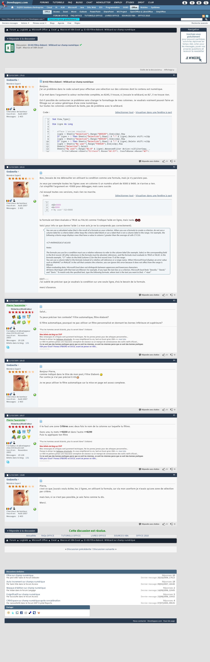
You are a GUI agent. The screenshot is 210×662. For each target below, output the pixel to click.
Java (82, 7)
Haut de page (169, 621)
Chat (89, 2)
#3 (174, 300)
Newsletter (103, 2)
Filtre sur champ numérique (19, 575)
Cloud (49, 7)
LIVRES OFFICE (112, 16)
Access (56, 12)
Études (129, 2)
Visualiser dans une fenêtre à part (154, 112)
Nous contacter (139, 621)
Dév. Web (91, 7)
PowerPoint (95, 12)
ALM (63, 7)
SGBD (125, 7)
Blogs (79, 2)
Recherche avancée (200, 23)
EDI (100, 7)
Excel (65, 12)
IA (56, 7)
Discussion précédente (79, 549)
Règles (77, 23)
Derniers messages (10, 23)
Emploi (118, 2)
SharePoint (108, 12)
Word (73, 12)
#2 (174, 167)
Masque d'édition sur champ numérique (26, 588)
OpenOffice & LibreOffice (141, 12)
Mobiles (144, 7)
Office (134, 7)
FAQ (69, 2)
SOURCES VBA (128, 16)
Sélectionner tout (124, 112)
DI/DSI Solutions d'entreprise (30, 7)
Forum (13, 30)
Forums (44, 2)
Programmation (113, 7)
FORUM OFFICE (60, 16)
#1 (174, 75)
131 (27, 343)
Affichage (168, 70)
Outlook (83, 12)
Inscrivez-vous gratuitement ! (63, 19)
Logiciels (24, 30)
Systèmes (155, 7)
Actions (24, 23)
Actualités (31, 536)
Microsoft (72, 7)
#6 (174, 475)
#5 (174, 415)
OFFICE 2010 (144, 16)
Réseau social (38, 23)
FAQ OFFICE (76, 16)
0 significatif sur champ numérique (23, 594)
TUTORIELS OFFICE (93, 16)
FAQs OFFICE (47, 536)
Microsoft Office (40, 30)
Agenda (61, 23)
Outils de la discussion (150, 70)
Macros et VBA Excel (70, 30)
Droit (140, 2)
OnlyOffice (161, 12)
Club (151, 2)
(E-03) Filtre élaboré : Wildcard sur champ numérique (53, 45)
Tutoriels (58, 2)
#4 (174, 360)
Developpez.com (154, 621)
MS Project (122, 12)
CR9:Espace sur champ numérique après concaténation (33, 601)
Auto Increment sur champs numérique (25, 582)
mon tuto (122, 339)
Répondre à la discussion (21, 38)
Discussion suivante (103, 549)
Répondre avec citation (149, 161)
